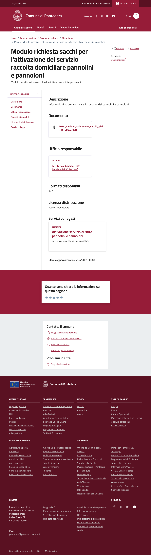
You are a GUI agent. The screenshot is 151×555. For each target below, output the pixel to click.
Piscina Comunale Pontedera (125, 455)
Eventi (114, 410)
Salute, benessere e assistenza (58, 459)
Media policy (51, 551)
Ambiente (56, 227)
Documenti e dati (17, 429)
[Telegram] (112, 16)
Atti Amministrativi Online (56, 418)
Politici (12, 421)
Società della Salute (86, 463)
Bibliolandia (82, 489)
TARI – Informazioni (52, 433)
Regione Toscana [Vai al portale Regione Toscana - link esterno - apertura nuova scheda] (19, 3)
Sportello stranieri (120, 489)
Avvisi (80, 414)
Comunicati (82, 410)
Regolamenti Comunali (54, 429)
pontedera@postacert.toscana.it (24, 534)
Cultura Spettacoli (120, 414)
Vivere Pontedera (69, 27)
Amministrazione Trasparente (57, 406)
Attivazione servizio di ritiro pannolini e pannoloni (72, 234)
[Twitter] (101, 16)
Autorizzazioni (16, 463)
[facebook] (95, 16)
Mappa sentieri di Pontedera (124, 459)
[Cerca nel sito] (136, 16)
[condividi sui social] (118, 48)
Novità (40, 27)
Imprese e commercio (53, 451)
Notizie (80, 406)
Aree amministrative (19, 410)
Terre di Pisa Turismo (121, 463)
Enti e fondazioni (17, 418)
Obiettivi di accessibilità (88, 522)
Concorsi (47, 410)
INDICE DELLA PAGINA (24, 94)
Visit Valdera (83, 486)
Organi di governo (17, 406)
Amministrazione (23, 27)
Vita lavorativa (50, 474)
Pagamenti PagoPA (52, 425)
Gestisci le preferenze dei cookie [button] (25, 551)
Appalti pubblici (16, 459)
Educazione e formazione (21, 474)
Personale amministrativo (21, 425)
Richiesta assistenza (53, 518)
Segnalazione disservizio (55, 515)
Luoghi (114, 406)
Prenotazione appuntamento (57, 511)
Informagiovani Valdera (122, 467)
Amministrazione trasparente (95, 3)
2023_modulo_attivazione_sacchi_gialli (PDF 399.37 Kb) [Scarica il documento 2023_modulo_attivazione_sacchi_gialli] (81, 128)
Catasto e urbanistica (19, 467)
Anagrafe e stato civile (20, 455)
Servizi (52, 27)
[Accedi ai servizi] (125, 3)
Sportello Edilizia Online (54, 421)
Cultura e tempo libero (20, 470)
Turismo (47, 470)
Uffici (11, 414)
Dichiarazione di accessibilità (91, 518)
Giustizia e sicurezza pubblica (57, 447)
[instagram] (106, 16)
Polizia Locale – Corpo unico (90, 459)
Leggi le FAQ (49, 507)
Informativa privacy (86, 511)
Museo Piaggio (84, 474)
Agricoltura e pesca (18, 447)
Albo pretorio (15, 433)
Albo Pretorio (49, 414)
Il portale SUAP (84, 455)
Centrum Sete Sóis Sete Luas (125, 486)
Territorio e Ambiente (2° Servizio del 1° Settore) (66, 167)
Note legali (82, 515)
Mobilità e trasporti (52, 455)
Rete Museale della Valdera (90, 493)
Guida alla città (118, 425)
